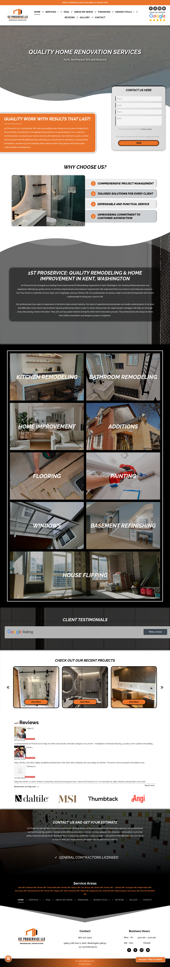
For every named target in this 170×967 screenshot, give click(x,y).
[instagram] (160, 8)
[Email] (138, 105)
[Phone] (138, 112)
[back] (8, 687)
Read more (150, 785)
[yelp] (155, 8)
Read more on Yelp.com (25, 786)
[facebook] (151, 8)
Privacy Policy (146, 129)
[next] (162, 687)
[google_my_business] (164, 8)
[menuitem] (38, 12)
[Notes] (138, 121)
